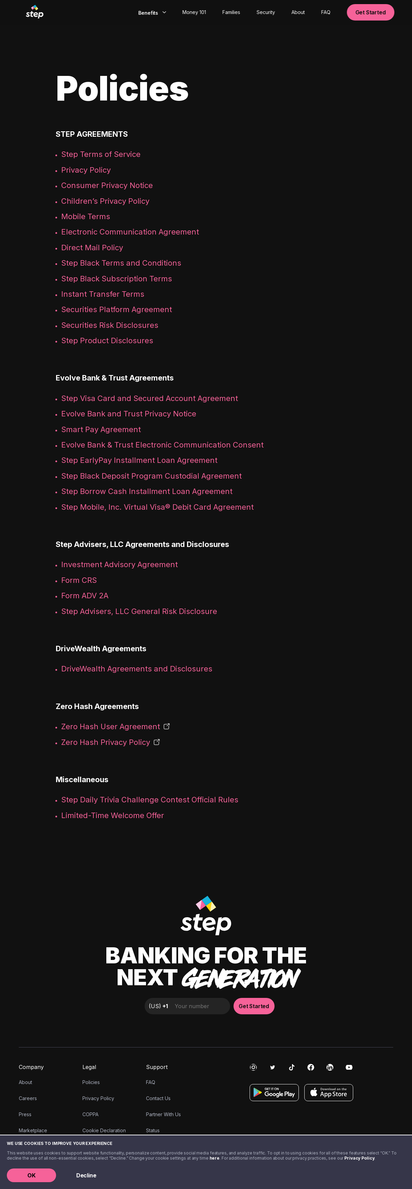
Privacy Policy (359, 1158)
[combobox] (151, 12)
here (215, 1158)
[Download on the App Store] (328, 1092)
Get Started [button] (370, 12)
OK (31, 1175)
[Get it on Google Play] (274, 1092)
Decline (86, 1175)
